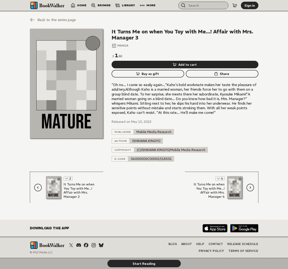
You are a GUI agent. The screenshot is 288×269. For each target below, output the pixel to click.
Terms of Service (243, 251)
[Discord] (78, 245)
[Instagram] (93, 245)
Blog (173, 244)
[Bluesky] (101, 245)
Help (200, 244)
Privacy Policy (211, 251)
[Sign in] (249, 5)
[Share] (222, 73)
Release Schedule (242, 244)
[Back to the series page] (53, 19)
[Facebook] (86, 245)
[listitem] (154, 132)
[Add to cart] (185, 64)
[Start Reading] (66, 84)
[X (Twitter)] (71, 245)
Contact (216, 244)
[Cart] (234, 5)
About (186, 244)
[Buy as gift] (148, 73)
